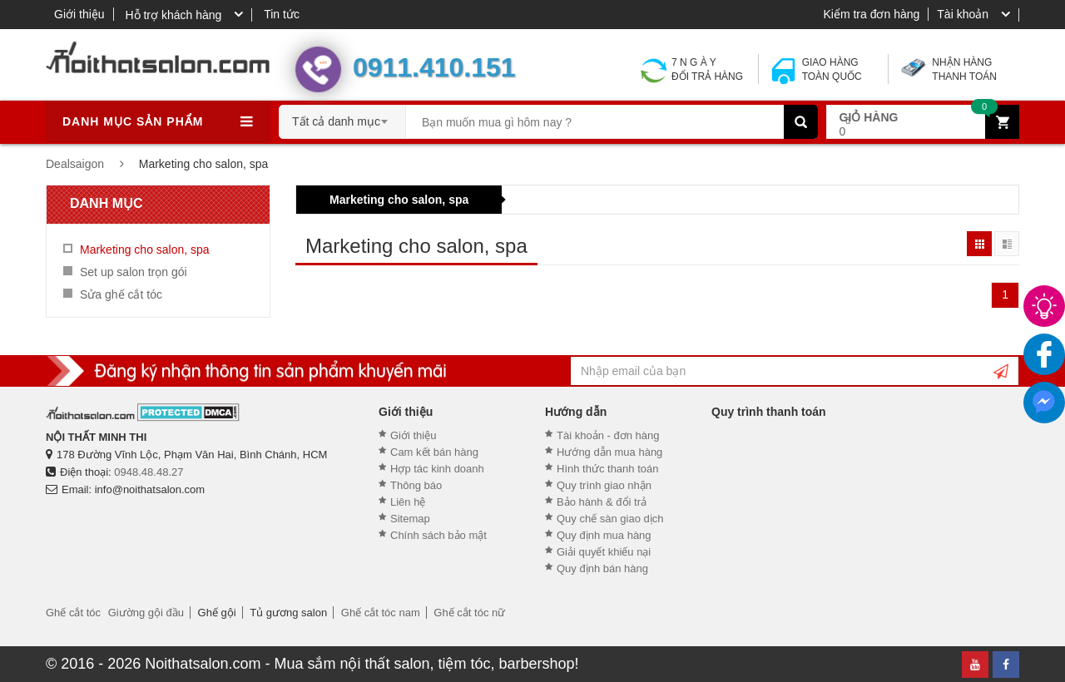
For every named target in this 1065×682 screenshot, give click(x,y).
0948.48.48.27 (148, 472)
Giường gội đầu (146, 612)
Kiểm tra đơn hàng (871, 14)
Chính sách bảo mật (438, 535)
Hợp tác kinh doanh (437, 468)
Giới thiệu (79, 14)
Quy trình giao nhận (604, 485)
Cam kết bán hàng (434, 452)
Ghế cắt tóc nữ (469, 612)
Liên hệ (407, 502)
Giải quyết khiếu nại (604, 552)
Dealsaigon (75, 163)
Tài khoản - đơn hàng (608, 435)
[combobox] (342, 116)
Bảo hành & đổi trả (601, 502)
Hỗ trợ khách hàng (173, 15)
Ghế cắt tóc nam (380, 612)
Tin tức (282, 14)
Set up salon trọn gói (133, 272)
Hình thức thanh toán (607, 468)
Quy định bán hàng (602, 568)
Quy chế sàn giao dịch (610, 518)
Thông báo (416, 485)
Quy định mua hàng (604, 535)
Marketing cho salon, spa (398, 199)
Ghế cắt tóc (73, 612)
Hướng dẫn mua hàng (609, 452)
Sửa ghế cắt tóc (121, 294)
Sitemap (410, 518)
